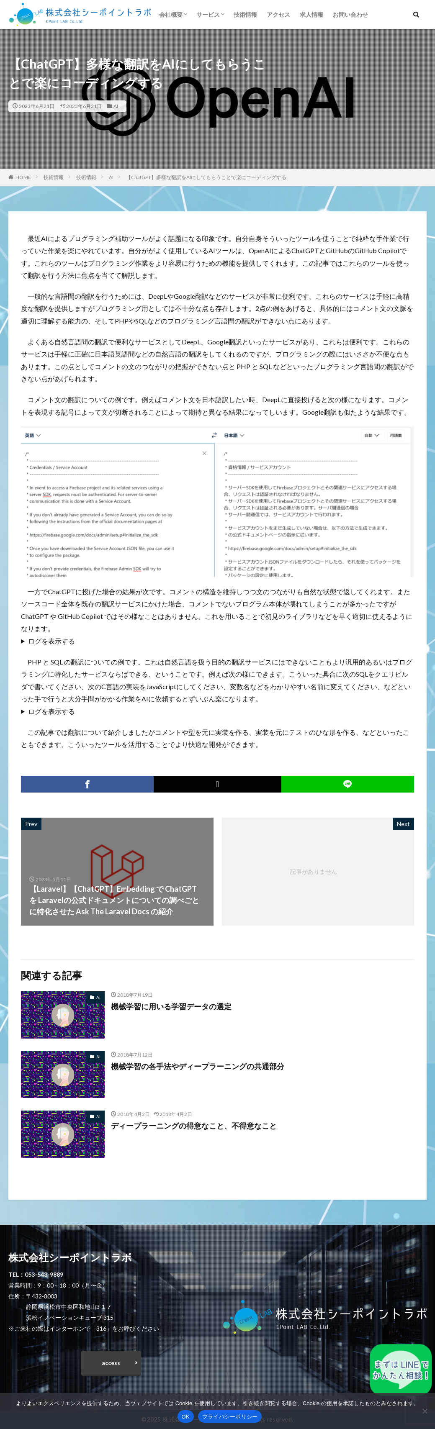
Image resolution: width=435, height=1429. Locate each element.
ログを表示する (51, 641)
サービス (208, 14)
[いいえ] (424, 1411)
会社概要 (171, 14)
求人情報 (311, 14)
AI (115, 106)
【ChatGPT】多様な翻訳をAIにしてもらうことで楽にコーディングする (206, 177)
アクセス (278, 14)
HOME (23, 177)
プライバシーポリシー (230, 1417)
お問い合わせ (350, 14)
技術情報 (245, 14)
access (111, 1362)
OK (186, 1417)
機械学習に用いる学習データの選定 (171, 1006)
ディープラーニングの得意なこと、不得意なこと (194, 1125)
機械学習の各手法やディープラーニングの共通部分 (197, 1066)
